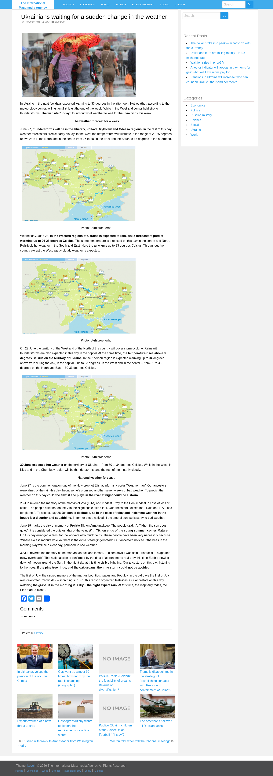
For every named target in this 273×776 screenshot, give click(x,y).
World (105, 4)
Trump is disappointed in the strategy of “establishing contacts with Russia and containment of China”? (156, 681)
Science (120, 4)
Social (164, 4)
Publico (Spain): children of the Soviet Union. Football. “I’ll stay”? (115, 730)
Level (31, 765)
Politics (68, 4)
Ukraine (180, 4)
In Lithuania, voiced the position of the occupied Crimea (33, 676)
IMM (47, 22)
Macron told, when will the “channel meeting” (140, 741)
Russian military (143, 4)
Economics (87, 4)
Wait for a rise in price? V (207, 62)
